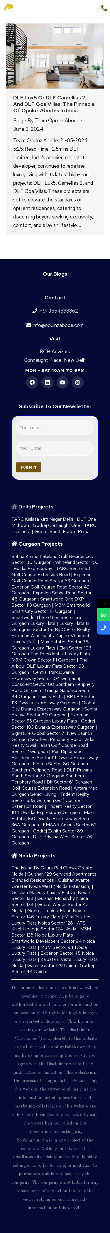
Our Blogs (55, 273)
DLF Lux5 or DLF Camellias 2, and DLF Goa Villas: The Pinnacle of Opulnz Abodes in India (54, 103)
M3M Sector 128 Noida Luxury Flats (51, 932)
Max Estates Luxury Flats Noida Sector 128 (50, 920)
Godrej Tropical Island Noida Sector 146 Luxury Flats (48, 914)
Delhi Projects (35, 506)
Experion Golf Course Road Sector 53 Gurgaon (51, 577)
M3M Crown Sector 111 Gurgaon (43, 660)
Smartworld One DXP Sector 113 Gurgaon (47, 602)
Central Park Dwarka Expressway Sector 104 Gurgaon (45, 675)
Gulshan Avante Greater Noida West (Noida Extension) (51, 883)
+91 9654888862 (76, 8)
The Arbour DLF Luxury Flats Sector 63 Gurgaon (49, 666)
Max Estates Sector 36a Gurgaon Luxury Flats (51, 645)
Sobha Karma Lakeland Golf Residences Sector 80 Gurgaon (52, 559)
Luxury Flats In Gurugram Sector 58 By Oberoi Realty (50, 626)
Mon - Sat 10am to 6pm (55, 370)
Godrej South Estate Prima (61, 531)
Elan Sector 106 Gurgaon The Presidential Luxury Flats (51, 651)
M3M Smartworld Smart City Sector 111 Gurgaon (50, 608)
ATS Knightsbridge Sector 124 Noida (48, 926)
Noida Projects (36, 855)
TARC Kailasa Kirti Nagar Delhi (42, 519)
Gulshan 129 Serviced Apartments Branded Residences (54, 877)
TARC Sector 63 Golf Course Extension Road (50, 571)
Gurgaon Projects (40, 543)
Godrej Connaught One (56, 525)
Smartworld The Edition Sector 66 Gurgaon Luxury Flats (46, 620)
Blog (18, 120)
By (53, 120)
